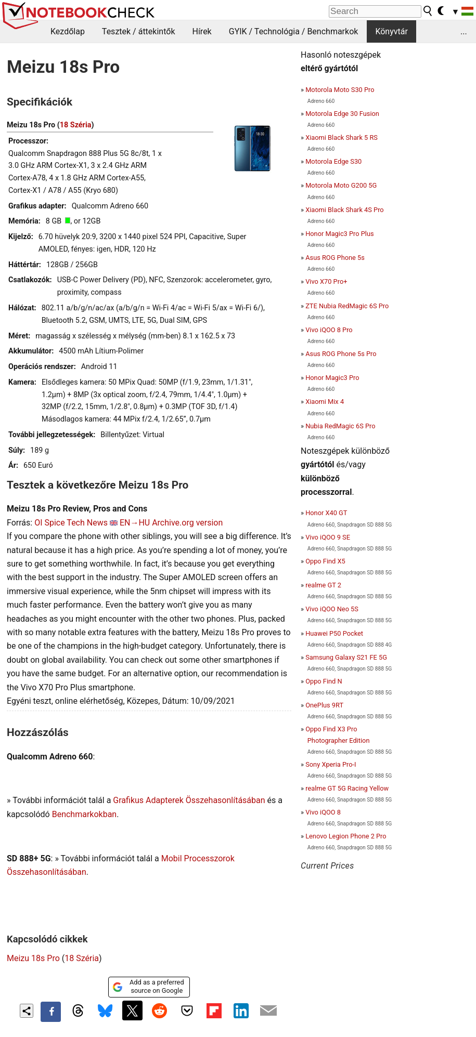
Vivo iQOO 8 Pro (328, 330)
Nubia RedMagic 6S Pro (340, 426)
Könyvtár (391, 31)
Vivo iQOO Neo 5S (331, 609)
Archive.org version (187, 523)
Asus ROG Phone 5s (335, 257)
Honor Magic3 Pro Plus (339, 234)
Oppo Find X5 (325, 561)
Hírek (201, 31)
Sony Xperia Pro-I (330, 764)
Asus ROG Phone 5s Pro (340, 354)
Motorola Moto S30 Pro (339, 90)
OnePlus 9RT (324, 705)
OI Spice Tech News (71, 523)
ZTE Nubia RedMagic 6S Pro (347, 306)
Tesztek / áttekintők (138, 31)
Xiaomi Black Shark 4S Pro (344, 210)
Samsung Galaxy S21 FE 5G (346, 657)
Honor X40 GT (326, 513)
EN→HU (135, 523)
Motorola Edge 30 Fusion (342, 113)
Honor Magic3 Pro (332, 378)
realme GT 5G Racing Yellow (347, 788)
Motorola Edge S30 (333, 161)
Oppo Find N (323, 681)
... (463, 31)
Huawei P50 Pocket (334, 633)
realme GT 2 (323, 585)
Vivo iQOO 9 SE (327, 537)
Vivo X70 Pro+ (326, 281)
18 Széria (76, 125)
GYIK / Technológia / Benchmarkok (293, 31)
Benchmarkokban (84, 814)
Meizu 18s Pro (33, 958)
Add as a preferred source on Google (148, 986)
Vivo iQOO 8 (323, 812)
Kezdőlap (67, 31)
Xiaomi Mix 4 (324, 401)
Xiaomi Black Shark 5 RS (341, 137)
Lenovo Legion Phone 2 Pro (345, 836)
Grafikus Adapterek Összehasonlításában (189, 800)
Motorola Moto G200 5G (341, 185)
